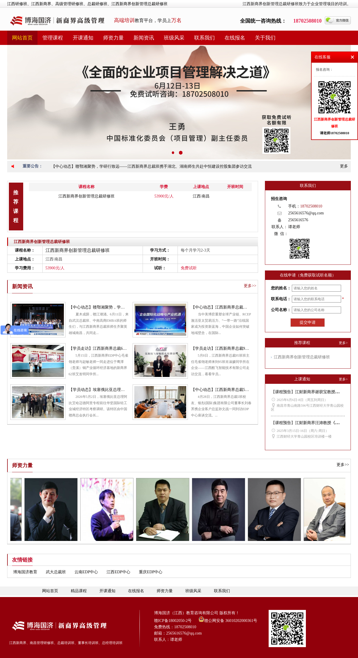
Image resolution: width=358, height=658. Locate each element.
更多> (343, 343)
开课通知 (83, 38)
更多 (344, 166)
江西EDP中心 (118, 572)
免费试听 (189, 268)
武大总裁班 (56, 572)
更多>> (250, 286)
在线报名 (235, 38)
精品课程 (79, 591)
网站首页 (22, 38)
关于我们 (265, 38)
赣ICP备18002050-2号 (173, 621)
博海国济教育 (25, 572)
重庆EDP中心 (150, 572)
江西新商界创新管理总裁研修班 (86, 196)
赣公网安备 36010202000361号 (227, 619)
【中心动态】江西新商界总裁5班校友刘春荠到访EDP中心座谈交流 (250, 390)
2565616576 (298, 220)
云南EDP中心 (86, 572)
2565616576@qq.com (306, 213)
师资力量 (113, 38)
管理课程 (52, 38)
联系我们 (204, 38)
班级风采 (174, 38)
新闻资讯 (143, 38)
